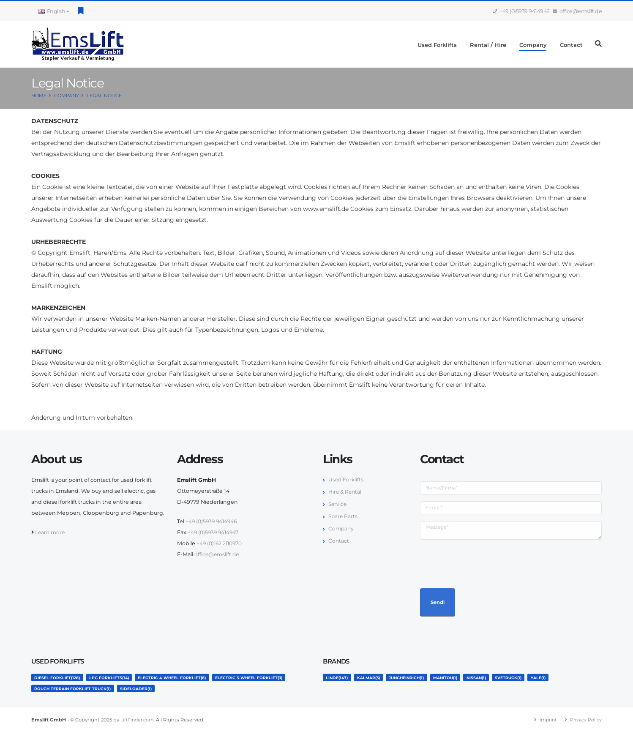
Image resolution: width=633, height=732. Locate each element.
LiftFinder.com (138, 720)
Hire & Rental (345, 492)
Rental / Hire (488, 44)
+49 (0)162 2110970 (220, 543)
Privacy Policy (585, 720)
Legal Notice (104, 95)
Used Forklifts (437, 44)
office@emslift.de (577, 11)
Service (338, 504)
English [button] (53, 11)
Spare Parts (343, 516)
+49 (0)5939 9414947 (214, 532)
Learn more (50, 532)
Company (533, 44)
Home (38, 95)
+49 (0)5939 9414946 (521, 11)
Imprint (546, 720)
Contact (571, 44)
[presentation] (484, 562)
